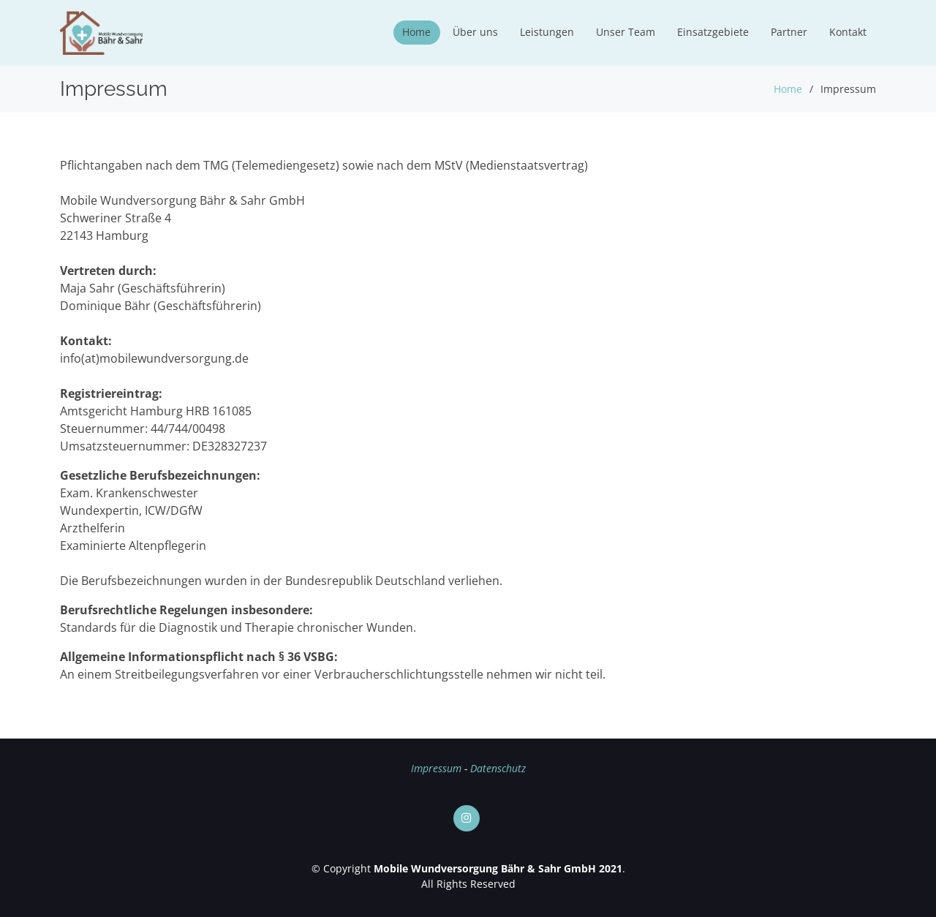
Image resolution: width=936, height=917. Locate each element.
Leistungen (547, 32)
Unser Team (625, 32)
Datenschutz (498, 768)
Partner (789, 32)
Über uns (475, 32)
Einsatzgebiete (713, 32)
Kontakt (848, 32)
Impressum (436, 768)
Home (416, 32)
